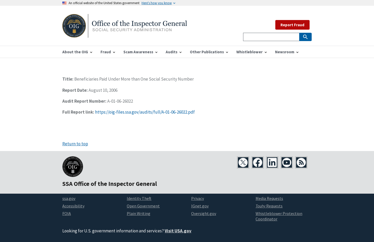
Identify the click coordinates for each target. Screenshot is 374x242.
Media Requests (269, 198)
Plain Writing (138, 213)
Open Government (143, 205)
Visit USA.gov (178, 231)
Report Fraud (292, 24)
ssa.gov (68, 198)
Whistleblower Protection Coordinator (279, 216)
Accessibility (73, 205)
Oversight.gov (203, 213)
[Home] (124, 34)
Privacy (197, 198)
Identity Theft (139, 198)
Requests (269, 205)
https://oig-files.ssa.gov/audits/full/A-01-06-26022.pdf (145, 112)
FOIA (66, 213)
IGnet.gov (200, 205)
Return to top (75, 144)
